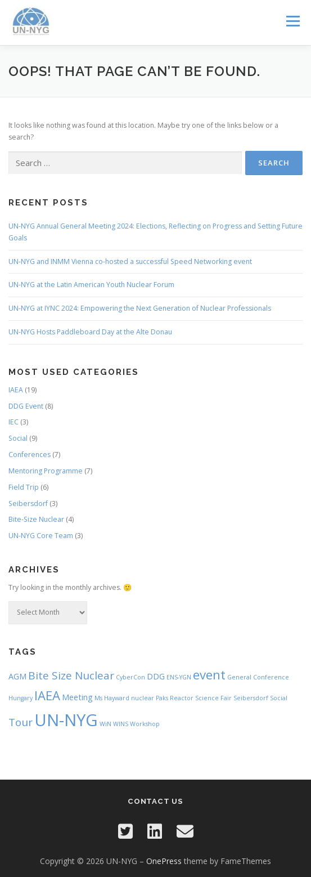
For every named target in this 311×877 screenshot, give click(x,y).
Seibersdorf (28, 503)
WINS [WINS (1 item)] (120, 724)
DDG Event (25, 406)
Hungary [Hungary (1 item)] (20, 698)
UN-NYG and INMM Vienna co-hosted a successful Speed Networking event (130, 261)
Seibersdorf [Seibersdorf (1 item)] (250, 698)
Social (18, 438)
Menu (292, 21)
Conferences (29, 454)
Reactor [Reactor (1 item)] (181, 698)
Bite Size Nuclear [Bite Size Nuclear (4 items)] (71, 675)
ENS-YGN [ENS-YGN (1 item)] (178, 677)
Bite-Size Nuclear (36, 519)
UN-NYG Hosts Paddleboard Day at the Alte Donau (90, 332)
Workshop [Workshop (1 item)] (145, 724)
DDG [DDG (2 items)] (156, 676)
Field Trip (23, 487)
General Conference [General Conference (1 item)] (258, 677)
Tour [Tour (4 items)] (20, 722)
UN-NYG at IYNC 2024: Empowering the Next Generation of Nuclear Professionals (139, 308)
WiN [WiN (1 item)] (105, 724)
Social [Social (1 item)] (278, 698)
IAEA (15, 390)
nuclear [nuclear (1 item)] (142, 698)
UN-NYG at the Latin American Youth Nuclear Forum (91, 284)
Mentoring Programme (45, 471)
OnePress (164, 861)
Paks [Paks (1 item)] (162, 698)
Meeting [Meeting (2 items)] (77, 697)
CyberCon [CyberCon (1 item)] (130, 677)
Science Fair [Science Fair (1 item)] (213, 698)
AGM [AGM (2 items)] (17, 676)
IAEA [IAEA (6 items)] (47, 695)
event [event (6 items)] (209, 674)
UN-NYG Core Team (40, 535)
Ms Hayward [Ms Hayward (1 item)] (111, 698)
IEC (13, 422)
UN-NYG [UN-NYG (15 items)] (66, 720)
